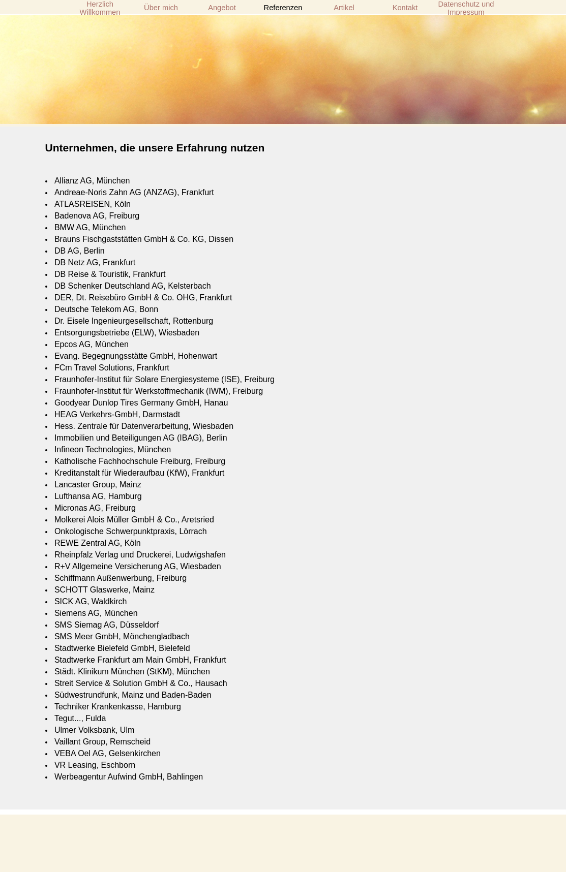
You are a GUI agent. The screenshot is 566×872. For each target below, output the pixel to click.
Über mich (161, 8)
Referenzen (283, 8)
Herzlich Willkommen (100, 8)
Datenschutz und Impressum (466, 8)
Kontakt (405, 8)
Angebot (222, 8)
